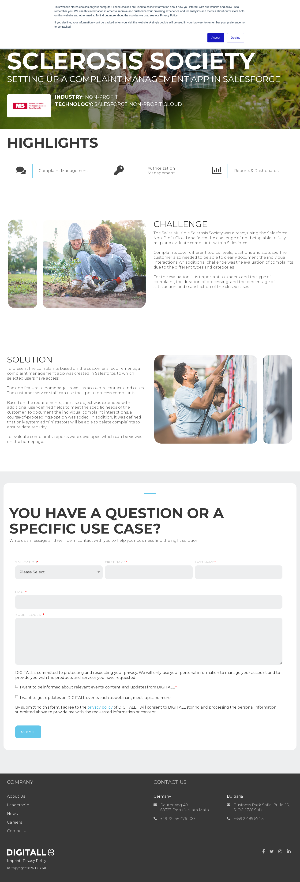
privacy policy (100, 707)
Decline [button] (235, 37)
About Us (16, 796)
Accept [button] (215, 37)
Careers (14, 822)
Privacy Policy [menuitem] (34, 861)
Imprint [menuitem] (13, 861)
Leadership (18, 805)
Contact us (17, 831)
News (12, 813)
